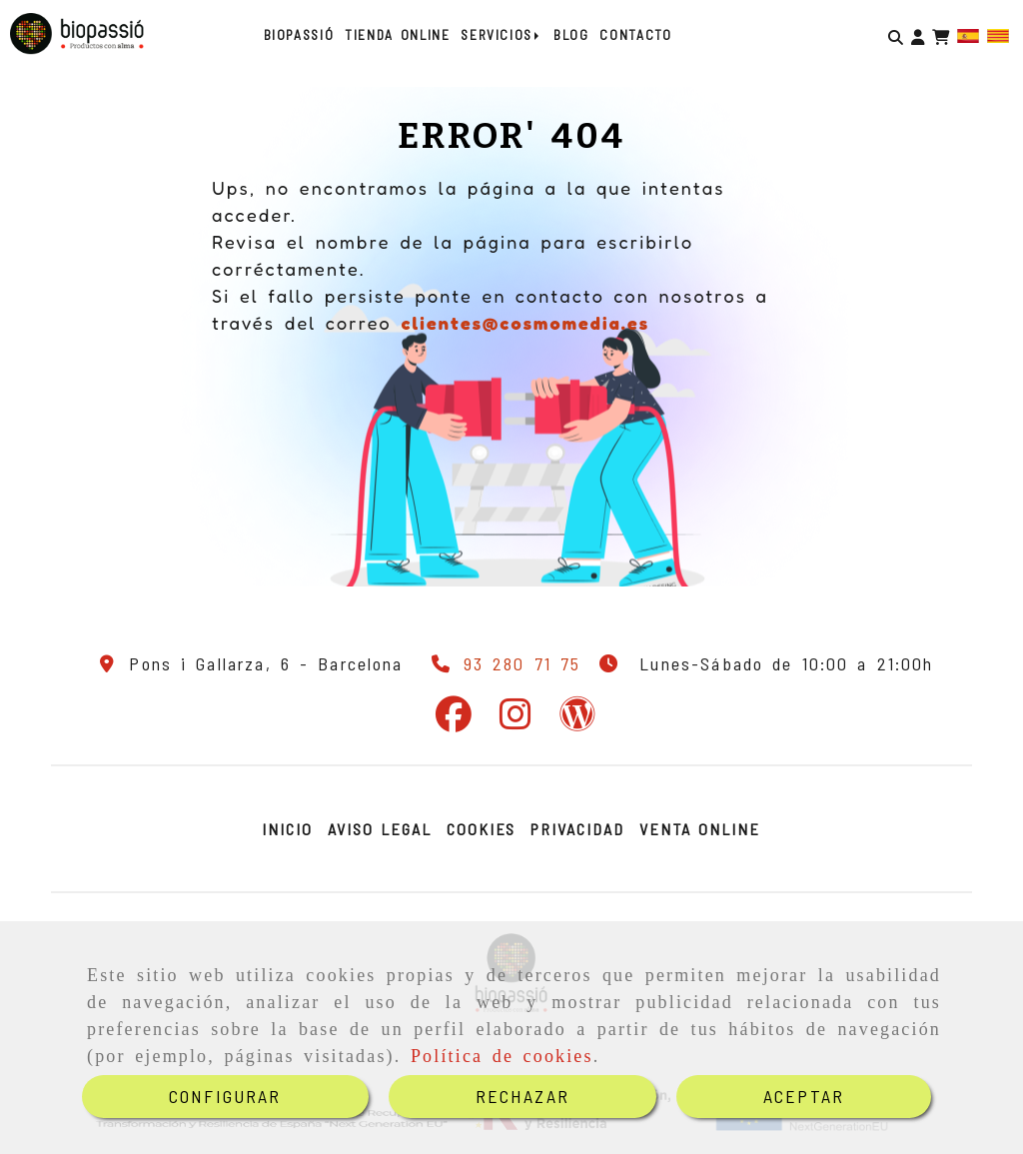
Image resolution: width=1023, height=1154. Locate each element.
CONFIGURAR (225, 1096)
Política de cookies (502, 1056)
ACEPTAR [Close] (803, 1096)
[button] (917, 34)
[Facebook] (454, 720)
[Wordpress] (577, 720)
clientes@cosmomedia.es (525, 323)
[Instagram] (515, 720)
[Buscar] (895, 34)
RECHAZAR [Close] (522, 1096)
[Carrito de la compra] (940, 34)
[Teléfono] (502, 663)
